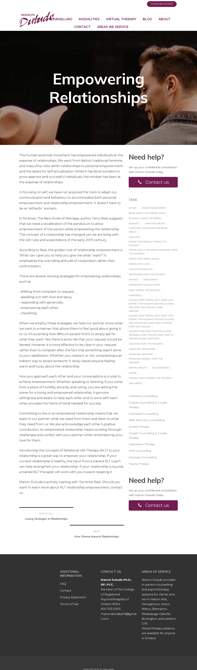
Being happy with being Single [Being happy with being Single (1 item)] (147, 213)
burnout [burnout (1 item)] (134, 223)
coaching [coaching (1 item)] (134, 237)
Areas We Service (113, 27)
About (164, 19)
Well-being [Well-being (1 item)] (135, 383)
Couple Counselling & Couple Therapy (148, 405)
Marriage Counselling (143, 457)
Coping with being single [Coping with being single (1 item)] (144, 259)
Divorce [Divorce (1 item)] (133, 279)
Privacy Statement (73, 584)
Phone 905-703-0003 (162, 4)
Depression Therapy (142, 444)
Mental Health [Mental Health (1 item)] (138, 367)
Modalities (89, 19)
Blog (147, 19)
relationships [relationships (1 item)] (160, 367)
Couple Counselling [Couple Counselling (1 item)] (141, 269)
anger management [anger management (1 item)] (154, 208)
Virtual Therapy (121, 19)
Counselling (60, 19)
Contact (82, 27)
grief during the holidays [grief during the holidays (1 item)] (144, 290)
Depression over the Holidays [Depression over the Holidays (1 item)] (147, 274)
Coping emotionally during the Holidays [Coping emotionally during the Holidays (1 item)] (148, 243)
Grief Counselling (140, 450)
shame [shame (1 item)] (133, 373)
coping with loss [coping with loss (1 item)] (139, 264)
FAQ (63, 570)
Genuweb (108, 656)
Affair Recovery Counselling (146, 420)
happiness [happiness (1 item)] (135, 295)
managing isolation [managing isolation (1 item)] (141, 354)
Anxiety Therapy (139, 426)
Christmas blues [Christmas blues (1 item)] (155, 223)
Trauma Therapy (139, 463)
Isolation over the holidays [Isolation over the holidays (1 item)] (146, 343)
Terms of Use (69, 591)
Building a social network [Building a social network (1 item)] (145, 218)
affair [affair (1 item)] (133, 208)
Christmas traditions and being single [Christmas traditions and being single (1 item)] (148, 230)
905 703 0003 (111, 596)
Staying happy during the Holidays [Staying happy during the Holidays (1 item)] (150, 378)
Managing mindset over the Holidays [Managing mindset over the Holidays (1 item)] (146, 360)
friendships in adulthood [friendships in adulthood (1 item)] (144, 285)
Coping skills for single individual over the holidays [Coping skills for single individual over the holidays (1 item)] (153, 252)
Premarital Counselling (143, 413)
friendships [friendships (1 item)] (150, 279)
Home (38, 19)
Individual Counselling (143, 396)
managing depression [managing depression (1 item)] (142, 349)
